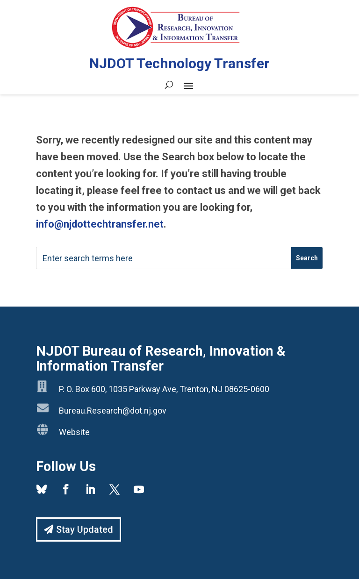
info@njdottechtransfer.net (100, 224)
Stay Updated (84, 529)
